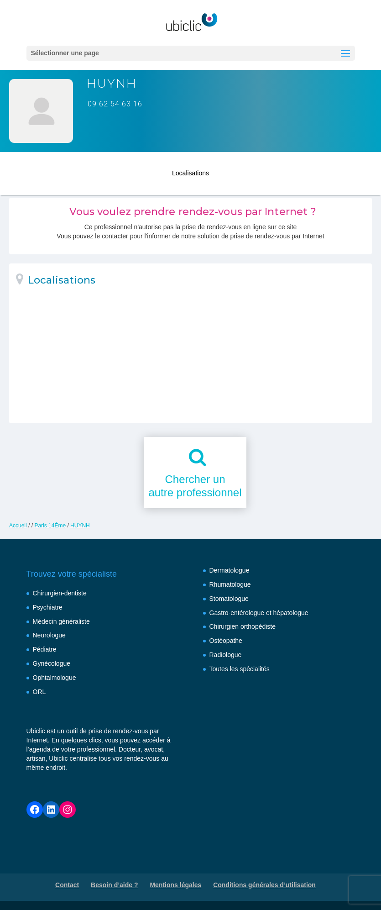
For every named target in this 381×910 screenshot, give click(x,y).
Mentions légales (175, 885)
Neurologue (49, 635)
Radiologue (225, 654)
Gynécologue (52, 663)
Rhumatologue (230, 584)
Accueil (18, 525)
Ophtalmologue (54, 677)
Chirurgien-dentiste (60, 593)
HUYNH (80, 525)
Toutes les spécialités (239, 669)
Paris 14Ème (50, 525)
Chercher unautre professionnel (194, 486)
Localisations (190, 170)
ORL (39, 691)
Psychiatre (48, 607)
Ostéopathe (225, 640)
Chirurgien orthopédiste (242, 626)
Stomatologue (229, 598)
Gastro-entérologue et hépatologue (258, 612)
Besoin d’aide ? (114, 885)
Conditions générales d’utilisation (264, 885)
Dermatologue (229, 570)
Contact (67, 885)
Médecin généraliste (61, 621)
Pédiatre (45, 649)
